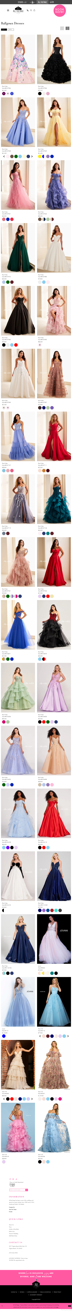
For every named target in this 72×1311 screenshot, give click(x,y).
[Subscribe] (34, 1191)
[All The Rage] (19, 11)
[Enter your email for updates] (22, 1191)
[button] (34, 11)
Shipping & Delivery (32, 1294)
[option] (8, 157)
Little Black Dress (13, 1238)
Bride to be (11, 1233)
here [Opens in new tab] (57, 1309)
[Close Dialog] (2, 1307)
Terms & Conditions (45, 1294)
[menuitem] (34, 11)
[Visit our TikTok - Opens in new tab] (16, 1180)
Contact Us (12, 1209)
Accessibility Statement (36, 1296)
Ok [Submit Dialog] (69, 1308)
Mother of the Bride (14, 1231)
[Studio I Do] (12, 1186)
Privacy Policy (57, 1294)
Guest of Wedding (13, 1235)
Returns (22, 1294)
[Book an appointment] (59, 11)
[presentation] (18, 60)
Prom (10, 1229)
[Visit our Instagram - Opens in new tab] (13, 1180)
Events (10, 1213)
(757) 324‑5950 (13, 1255)
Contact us (14, 1294)
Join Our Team (12, 1211)
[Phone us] (30, 11)
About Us (11, 1227)
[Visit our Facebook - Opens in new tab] (10, 1180)
